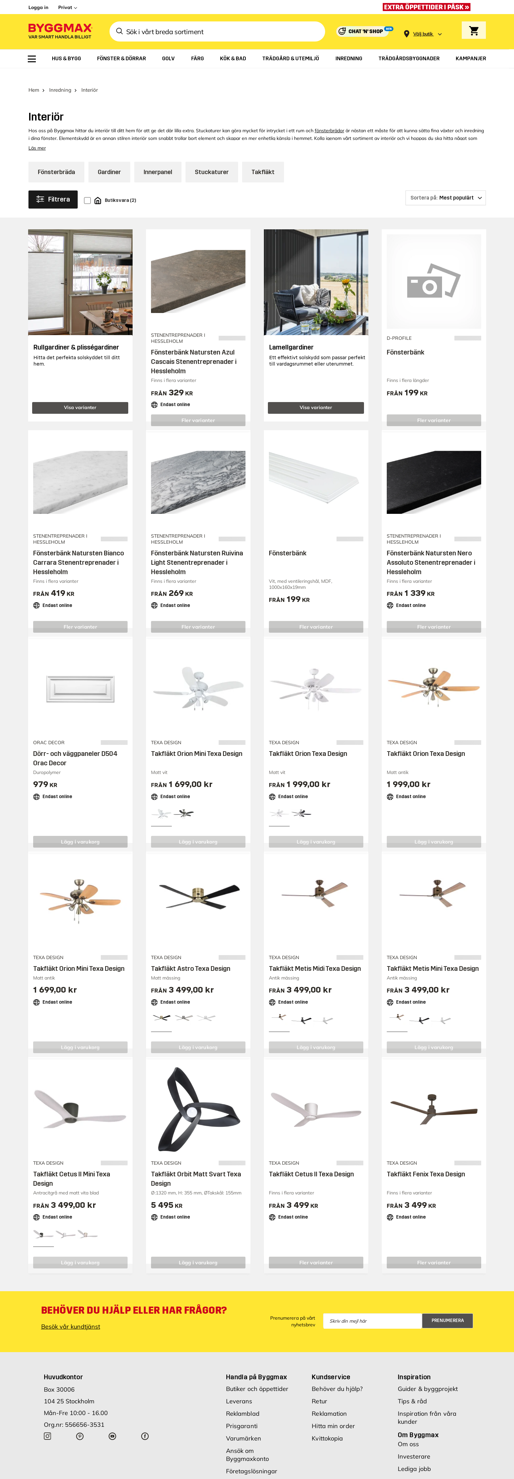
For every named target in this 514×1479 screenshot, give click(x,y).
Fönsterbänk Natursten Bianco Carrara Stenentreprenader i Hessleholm (78, 549)
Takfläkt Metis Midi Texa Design (315, 956)
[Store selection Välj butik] (423, 34)
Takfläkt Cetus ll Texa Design (311, 1161)
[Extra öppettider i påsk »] (428, 7)
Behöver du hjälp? (337, 1376)
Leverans (239, 1388)
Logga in (38, 7)
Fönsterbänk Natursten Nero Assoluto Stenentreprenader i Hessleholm (431, 549)
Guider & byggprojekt (428, 1376)
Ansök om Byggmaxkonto (247, 1442)
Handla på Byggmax (256, 1364)
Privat (65, 7)
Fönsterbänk (405, 339)
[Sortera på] (446, 185)
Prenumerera (448, 1308)
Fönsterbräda (56, 159)
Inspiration (414, 1364)
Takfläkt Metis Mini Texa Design (433, 956)
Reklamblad (243, 1400)
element (207, 126)
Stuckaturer (212, 159)
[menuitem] (32, 59)
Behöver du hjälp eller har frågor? (134, 1297)
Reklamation (329, 1400)
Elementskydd (74, 126)
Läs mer (37, 135)
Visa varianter (80, 395)
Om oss (408, 1431)
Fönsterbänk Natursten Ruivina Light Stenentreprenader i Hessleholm (197, 549)
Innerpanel (158, 159)
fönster (49, 126)
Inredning (60, 77)
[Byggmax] (60, 32)
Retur (319, 1388)
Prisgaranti (242, 1413)
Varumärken (243, 1425)
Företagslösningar (252, 1458)
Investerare (414, 1443)
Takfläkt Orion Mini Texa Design (196, 741)
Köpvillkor (239, 1470)
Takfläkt (263, 159)
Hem (33, 77)
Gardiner (109, 159)
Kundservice (331, 1364)
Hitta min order (333, 1413)
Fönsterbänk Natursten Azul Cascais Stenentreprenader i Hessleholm (193, 348)
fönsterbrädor (329, 118)
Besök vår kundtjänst (70, 1313)
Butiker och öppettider (257, 1376)
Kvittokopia (327, 1425)
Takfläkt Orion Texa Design (308, 741)
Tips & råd (412, 1388)
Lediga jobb (414, 1456)
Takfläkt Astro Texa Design (190, 956)
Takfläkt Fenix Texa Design (426, 1161)
